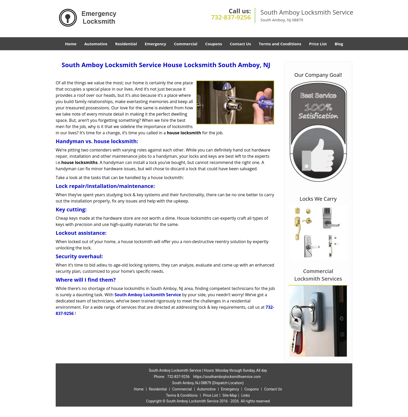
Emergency (155, 43)
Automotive (95, 43)
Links (245, 395)
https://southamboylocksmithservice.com (227, 377)
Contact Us (240, 43)
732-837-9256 (231, 17)
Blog (339, 43)
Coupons (213, 43)
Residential (126, 43)
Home (70, 43)
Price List (318, 43)
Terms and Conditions (280, 43)
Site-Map (229, 395)
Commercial (185, 43)
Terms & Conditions (182, 395)
